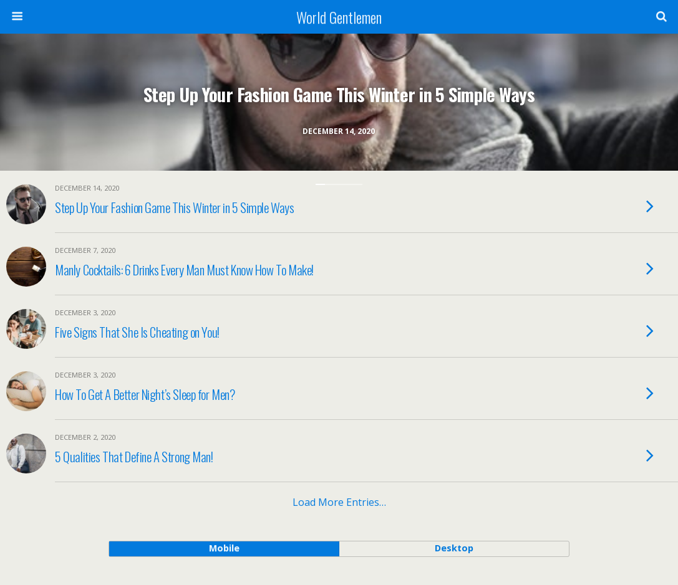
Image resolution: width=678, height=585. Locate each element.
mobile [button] (224, 548)
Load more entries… (339, 502)
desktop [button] (454, 548)
